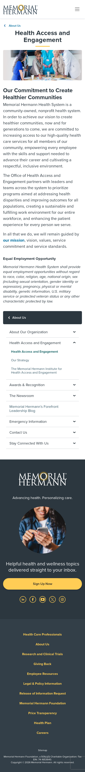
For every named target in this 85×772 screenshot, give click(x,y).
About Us (12, 25)
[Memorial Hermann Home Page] (20, 9)
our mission (14, 240)
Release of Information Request (42, 693)
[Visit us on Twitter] (53, 599)
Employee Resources (42, 674)
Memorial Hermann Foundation (42, 703)
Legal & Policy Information (42, 684)
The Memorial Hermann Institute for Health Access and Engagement (36, 371)
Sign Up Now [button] (42, 584)
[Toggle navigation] (77, 9)
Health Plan (42, 723)
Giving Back (42, 664)
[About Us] (42, 317)
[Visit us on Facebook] (33, 599)
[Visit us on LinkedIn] (23, 599)
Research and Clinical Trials (42, 654)
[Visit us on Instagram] (62, 599)
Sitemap (42, 750)
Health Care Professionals (42, 634)
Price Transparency (42, 713)
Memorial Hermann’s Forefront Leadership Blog (33, 408)
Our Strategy (20, 360)
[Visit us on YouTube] (43, 599)
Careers (43, 733)
